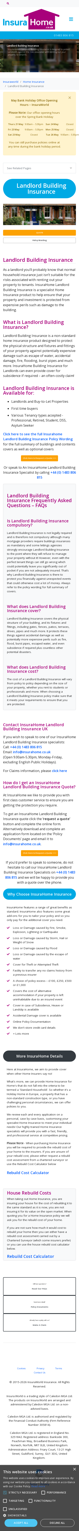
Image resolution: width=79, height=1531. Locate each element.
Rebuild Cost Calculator (28, 1171)
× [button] (74, 1469)
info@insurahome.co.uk (32, 751)
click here (59, 770)
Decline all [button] (57, 1523)
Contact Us (39, 1371)
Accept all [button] (21, 1523)
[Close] (69, 97)
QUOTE (39, 232)
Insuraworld (10, 82)
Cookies (21, 1367)
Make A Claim (39, 1322)
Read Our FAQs (39, 1285)
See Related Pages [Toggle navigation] (19, 168)
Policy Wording (40, 240)
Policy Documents (39, 1303)
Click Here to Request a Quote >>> (39, 458)
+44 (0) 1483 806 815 (26, 746)
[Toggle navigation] (71, 19)
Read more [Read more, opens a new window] (38, 1486)
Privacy (40, 1367)
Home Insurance (33, 82)
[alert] (39, 1498)
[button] (39, 1515)
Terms (58, 1367)
